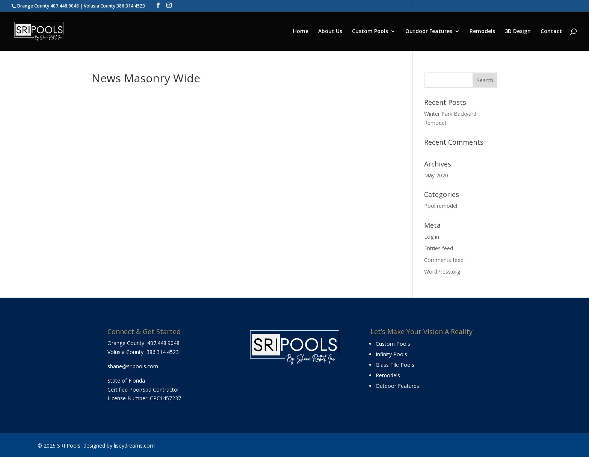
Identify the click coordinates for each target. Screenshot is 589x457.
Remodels (482, 32)
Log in (431, 236)
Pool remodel (440, 205)
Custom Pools (370, 32)
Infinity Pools (391, 354)
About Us (330, 32)
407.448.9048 (163, 343)
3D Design (518, 32)
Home (300, 32)
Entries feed (438, 248)
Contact (551, 32)
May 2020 (436, 175)
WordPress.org (442, 271)
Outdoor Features (428, 32)
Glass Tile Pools (395, 364)
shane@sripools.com (132, 366)
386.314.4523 (162, 352)
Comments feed (444, 259)
